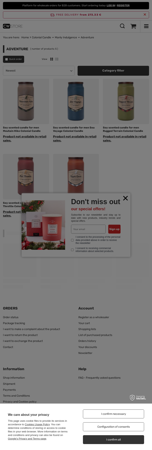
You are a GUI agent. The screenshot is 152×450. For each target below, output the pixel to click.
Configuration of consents (113, 426)
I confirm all (113, 439)
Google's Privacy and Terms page (27, 438)
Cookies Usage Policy (37, 424)
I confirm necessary (113, 414)
